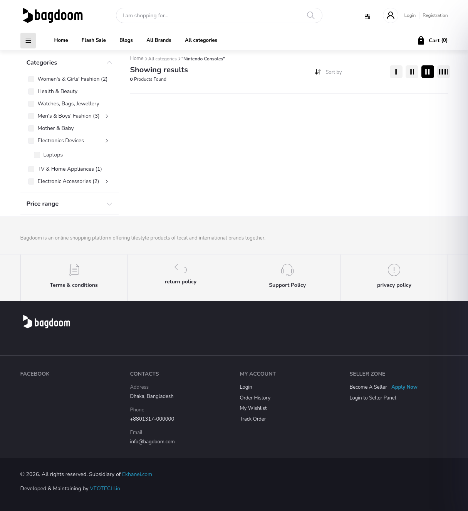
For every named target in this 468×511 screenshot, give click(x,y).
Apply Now (404, 387)
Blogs (126, 40)
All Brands (158, 40)
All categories (201, 40)
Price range (43, 204)
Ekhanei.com (137, 474)
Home (61, 40)
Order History (255, 397)
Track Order (253, 419)
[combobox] (354, 74)
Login (410, 15)
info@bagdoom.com (152, 441)
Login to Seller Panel (373, 397)
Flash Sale (94, 40)
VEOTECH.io (105, 488)
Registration (435, 15)
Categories (42, 62)
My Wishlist (253, 408)
